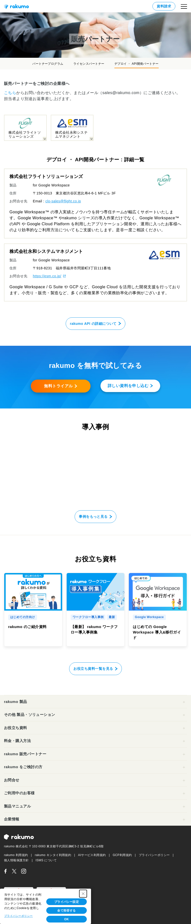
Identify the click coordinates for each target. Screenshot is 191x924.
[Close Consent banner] (83, 893)
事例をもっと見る (93, 517)
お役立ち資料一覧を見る (93, 669)
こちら (10, 93)
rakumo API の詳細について (93, 324)
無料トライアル (58, 386)
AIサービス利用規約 (92, 855)
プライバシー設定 (66, 902)
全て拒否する (66, 910)
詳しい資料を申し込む (128, 386)
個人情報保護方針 (16, 860)
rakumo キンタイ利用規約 (53, 855)
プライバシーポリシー (154, 855)
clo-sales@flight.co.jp (63, 201)
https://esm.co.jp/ (47, 276)
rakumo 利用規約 (16, 855)
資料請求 (164, 6)
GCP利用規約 (122, 855)
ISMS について (46, 860)
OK (66, 919)
